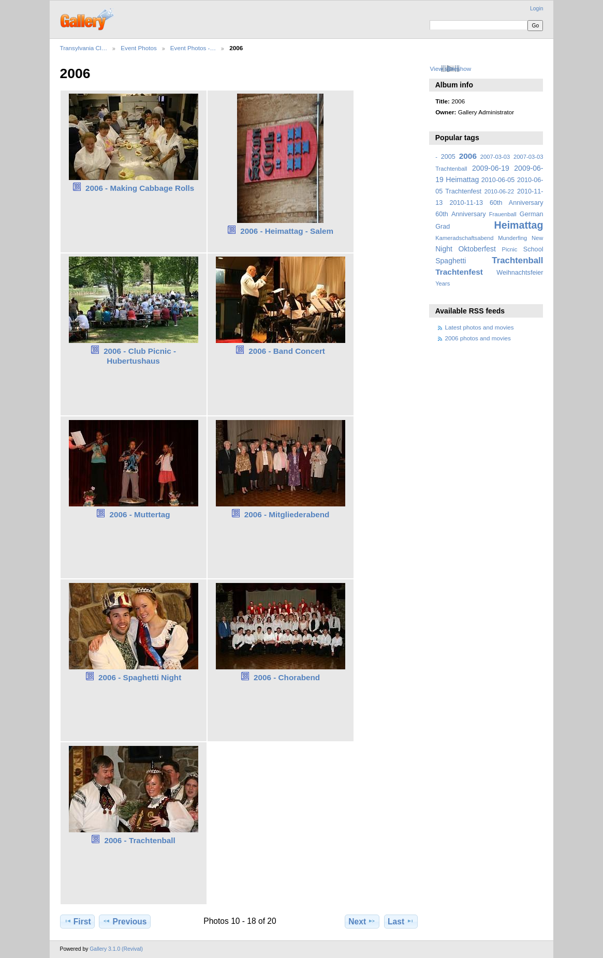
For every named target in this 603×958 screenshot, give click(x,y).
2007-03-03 (495, 157)
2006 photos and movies (478, 338)
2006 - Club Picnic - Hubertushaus (140, 356)
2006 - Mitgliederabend (287, 514)
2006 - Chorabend (287, 677)
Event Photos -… (193, 47)
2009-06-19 (490, 168)
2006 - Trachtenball (139, 840)
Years (442, 283)
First (77, 921)
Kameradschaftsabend (464, 238)
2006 (468, 156)
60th (441, 214)
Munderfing (512, 238)
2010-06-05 (498, 180)
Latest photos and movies (479, 327)
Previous (124, 921)
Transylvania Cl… (84, 47)
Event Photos (139, 47)
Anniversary (468, 214)
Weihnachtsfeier (519, 272)
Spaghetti (450, 261)
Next (362, 921)
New (537, 238)
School (533, 249)
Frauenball (503, 214)
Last (401, 921)
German (531, 214)
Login (536, 8)
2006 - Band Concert (286, 351)
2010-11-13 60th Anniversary (496, 202)
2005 (448, 156)
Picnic (509, 249)
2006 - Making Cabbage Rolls (139, 188)
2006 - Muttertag (140, 514)
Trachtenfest (459, 271)
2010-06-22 (499, 191)
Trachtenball (517, 260)
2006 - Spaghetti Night (139, 677)
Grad (442, 226)
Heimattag (518, 225)
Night (443, 249)
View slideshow (450, 68)
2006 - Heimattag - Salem (286, 231)
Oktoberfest (477, 249)
